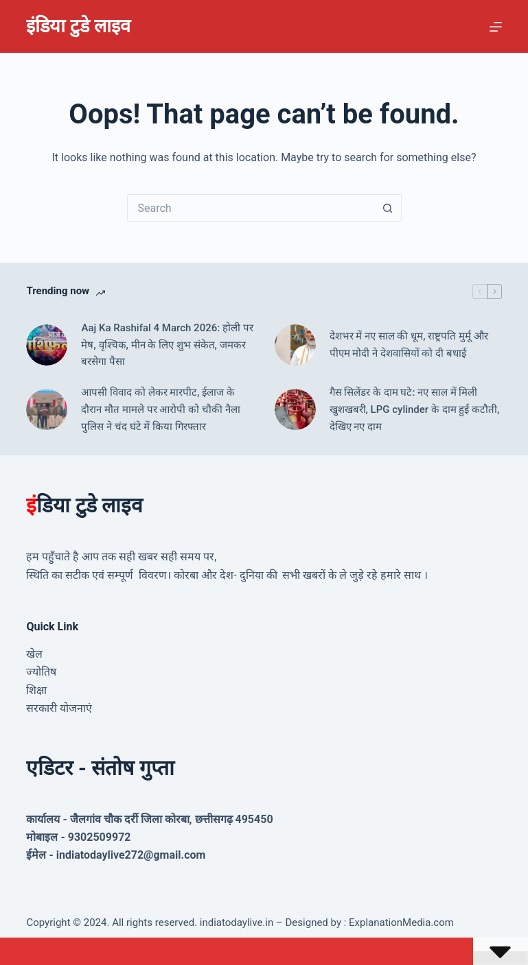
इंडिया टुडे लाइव (78, 26)
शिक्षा (36, 690)
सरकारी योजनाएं (59, 708)
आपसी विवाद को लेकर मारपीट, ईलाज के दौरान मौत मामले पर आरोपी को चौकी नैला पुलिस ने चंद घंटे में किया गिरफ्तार (160, 409)
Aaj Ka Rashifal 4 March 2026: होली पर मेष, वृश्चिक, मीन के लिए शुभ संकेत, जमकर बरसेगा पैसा (167, 345)
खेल (34, 653)
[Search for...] (250, 208)
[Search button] (388, 208)
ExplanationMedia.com (400, 922)
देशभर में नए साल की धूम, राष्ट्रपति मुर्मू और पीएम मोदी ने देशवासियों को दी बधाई (409, 344)
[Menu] (496, 27)
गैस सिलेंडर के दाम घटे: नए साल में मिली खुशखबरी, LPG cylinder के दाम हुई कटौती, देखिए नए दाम (415, 409)
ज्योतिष (41, 671)
